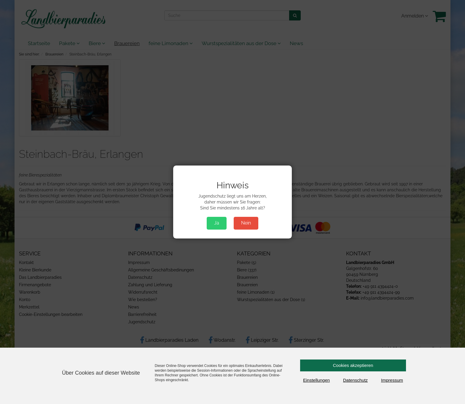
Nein (246, 223)
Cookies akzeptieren (353, 365)
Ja (216, 223)
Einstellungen (316, 380)
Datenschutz (355, 380)
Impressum (392, 380)
